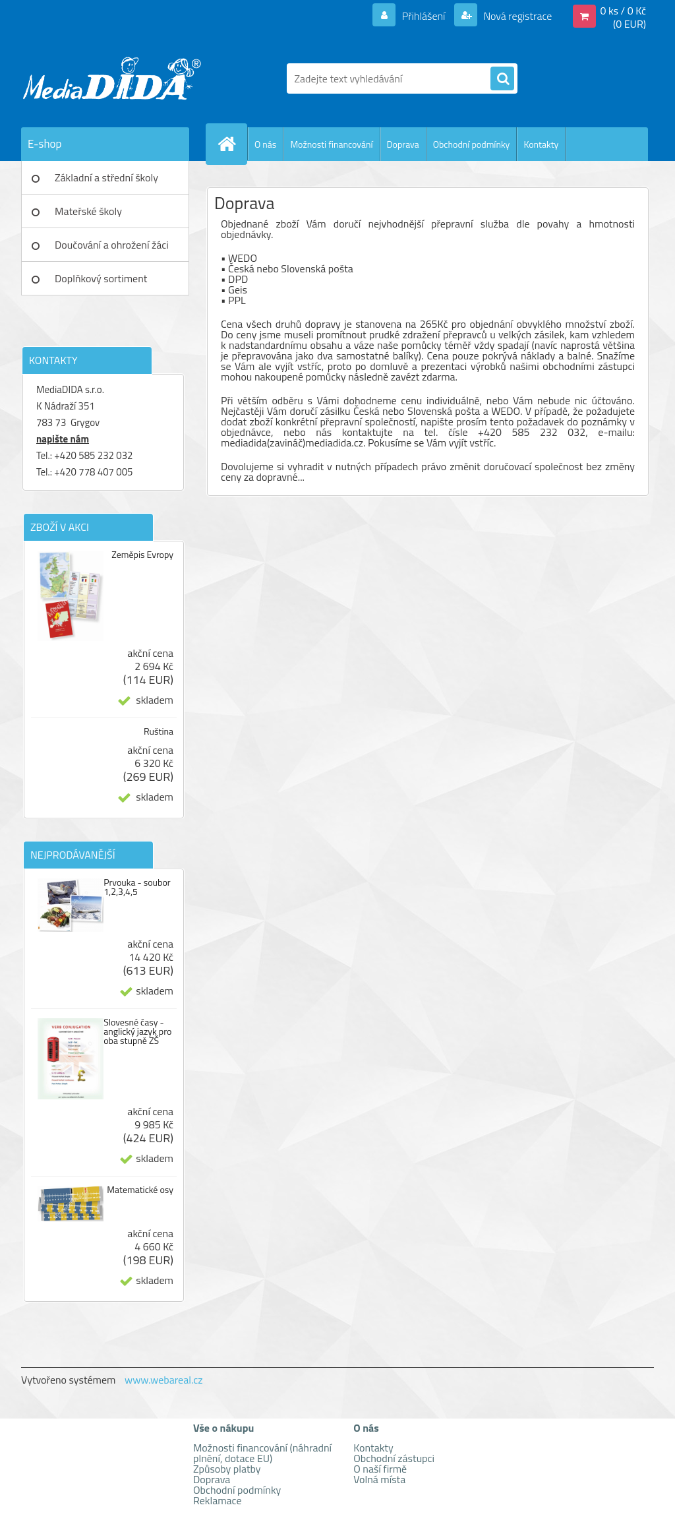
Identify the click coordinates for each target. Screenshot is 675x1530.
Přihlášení (423, 16)
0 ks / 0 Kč (623, 10)
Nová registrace (516, 16)
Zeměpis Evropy (142, 554)
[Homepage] (232, 143)
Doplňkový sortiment (101, 278)
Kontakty (540, 144)
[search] (502, 79)
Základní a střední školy (106, 177)
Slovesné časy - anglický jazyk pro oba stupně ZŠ (137, 1031)
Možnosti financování (331, 144)
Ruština (158, 731)
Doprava (403, 144)
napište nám (62, 438)
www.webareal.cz (164, 1380)
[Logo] (111, 78)
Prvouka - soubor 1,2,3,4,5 (137, 887)
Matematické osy (140, 1189)
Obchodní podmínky (471, 144)
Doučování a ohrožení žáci (112, 245)
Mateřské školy (88, 211)
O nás (265, 144)
